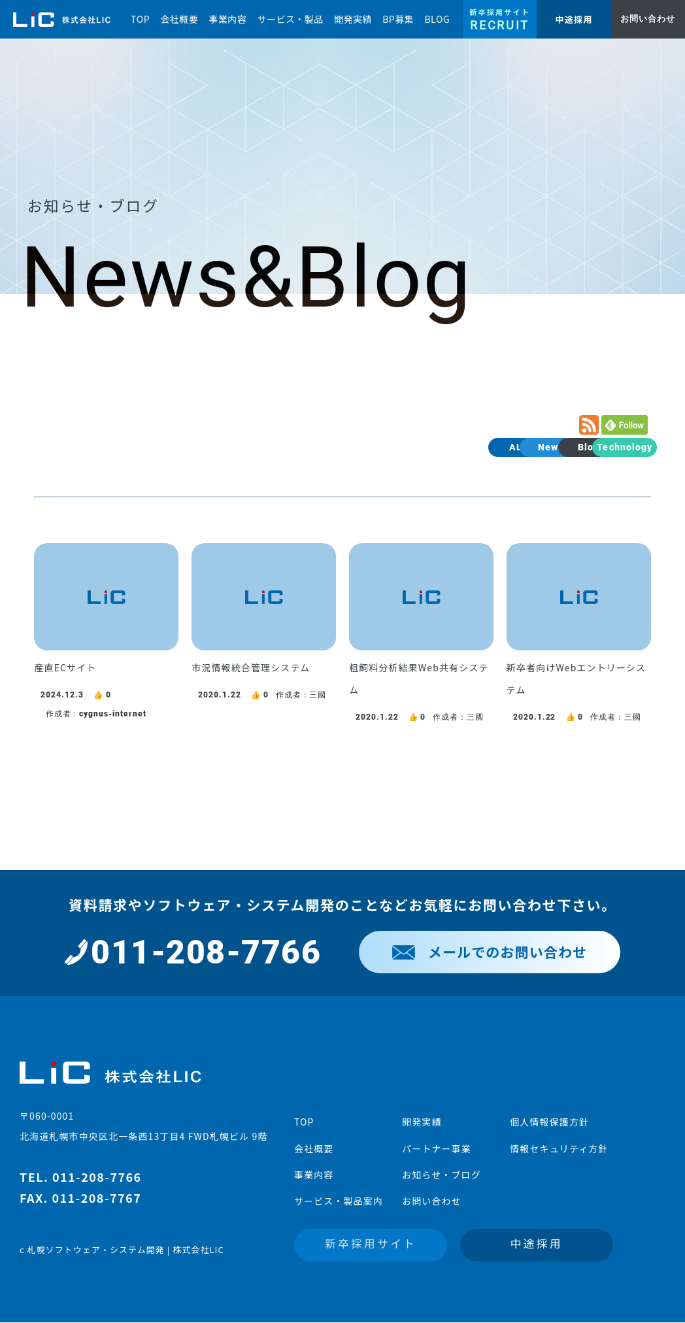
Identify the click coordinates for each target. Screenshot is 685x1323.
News (467, 447)
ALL (392, 447)
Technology (618, 447)
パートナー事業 (436, 1148)
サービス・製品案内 (338, 1200)
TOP (304, 1121)
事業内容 (313, 1174)
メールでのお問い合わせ (489, 952)
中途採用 (536, 1243)
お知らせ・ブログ (441, 1174)
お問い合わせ (431, 1200)
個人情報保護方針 (549, 1121)
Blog (543, 447)
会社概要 (313, 1148)
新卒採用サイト (371, 1243)
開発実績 (421, 1121)
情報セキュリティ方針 (559, 1148)
